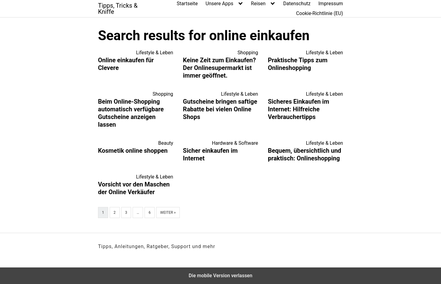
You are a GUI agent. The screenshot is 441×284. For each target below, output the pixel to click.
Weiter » (168, 212)
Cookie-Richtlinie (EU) (319, 13)
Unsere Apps (219, 3)
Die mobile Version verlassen (220, 275)
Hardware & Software (235, 143)
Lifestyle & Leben (154, 53)
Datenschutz (297, 3)
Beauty (165, 143)
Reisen (258, 3)
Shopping (248, 53)
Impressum (330, 3)
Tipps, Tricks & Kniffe (118, 8)
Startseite (187, 3)
